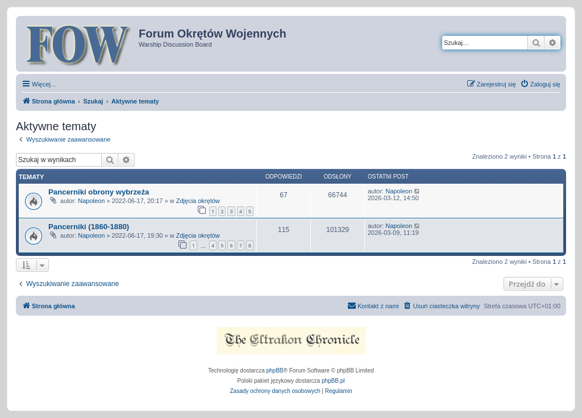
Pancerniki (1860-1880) (88, 226)
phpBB (275, 370)
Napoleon (91, 200)
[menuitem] (540, 84)
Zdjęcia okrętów (198, 200)
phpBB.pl (333, 381)
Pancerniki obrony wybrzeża (98, 192)
